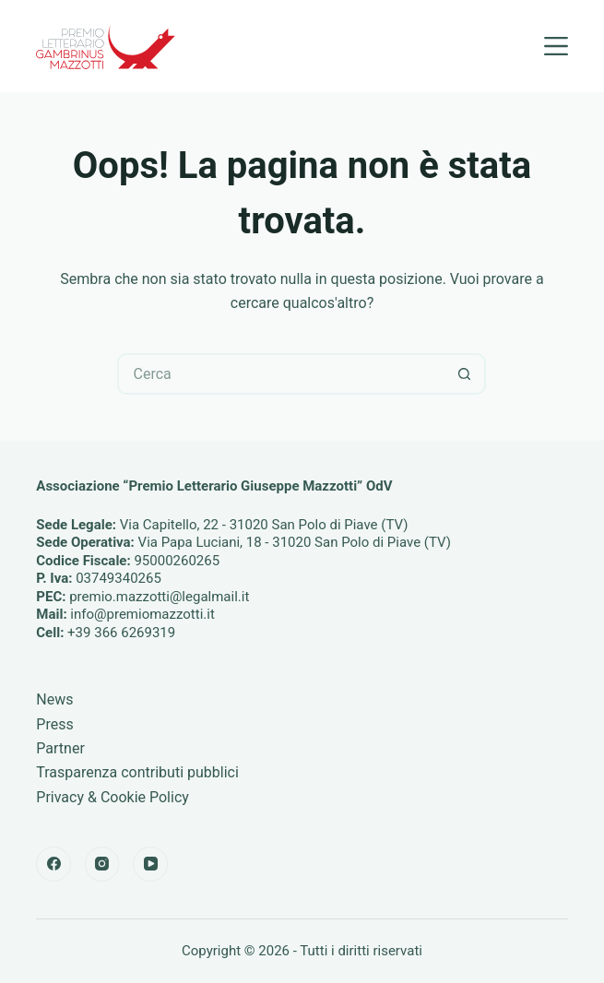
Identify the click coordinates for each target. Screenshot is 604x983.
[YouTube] (150, 864)
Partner (60, 748)
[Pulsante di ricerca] (465, 374)
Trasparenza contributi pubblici (137, 772)
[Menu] (556, 46)
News (54, 699)
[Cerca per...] (280, 374)
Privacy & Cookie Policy (112, 797)
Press (54, 724)
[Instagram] (102, 864)
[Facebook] (53, 864)
